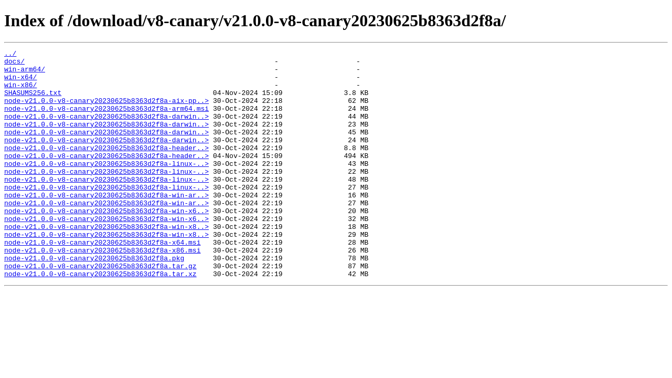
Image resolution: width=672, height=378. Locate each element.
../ (10, 54)
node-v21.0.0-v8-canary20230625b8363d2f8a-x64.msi (102, 281)
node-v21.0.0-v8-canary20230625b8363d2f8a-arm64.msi (106, 120)
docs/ (14, 64)
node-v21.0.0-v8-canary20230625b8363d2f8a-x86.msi (102, 291)
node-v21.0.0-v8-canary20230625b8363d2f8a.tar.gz (100, 309)
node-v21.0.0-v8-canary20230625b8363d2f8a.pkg (94, 300)
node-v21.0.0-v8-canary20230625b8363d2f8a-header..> (106, 168)
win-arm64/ (24, 73)
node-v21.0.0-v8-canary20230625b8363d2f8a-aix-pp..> (106, 111)
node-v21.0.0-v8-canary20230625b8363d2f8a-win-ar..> (106, 224)
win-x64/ (20, 83)
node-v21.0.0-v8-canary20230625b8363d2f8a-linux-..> (106, 187)
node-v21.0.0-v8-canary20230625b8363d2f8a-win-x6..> (106, 243)
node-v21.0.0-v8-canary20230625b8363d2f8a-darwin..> (106, 130)
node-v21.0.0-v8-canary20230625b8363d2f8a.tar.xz (100, 319)
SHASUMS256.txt (32, 102)
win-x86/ (20, 92)
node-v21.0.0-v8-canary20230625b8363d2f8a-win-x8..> (106, 262)
